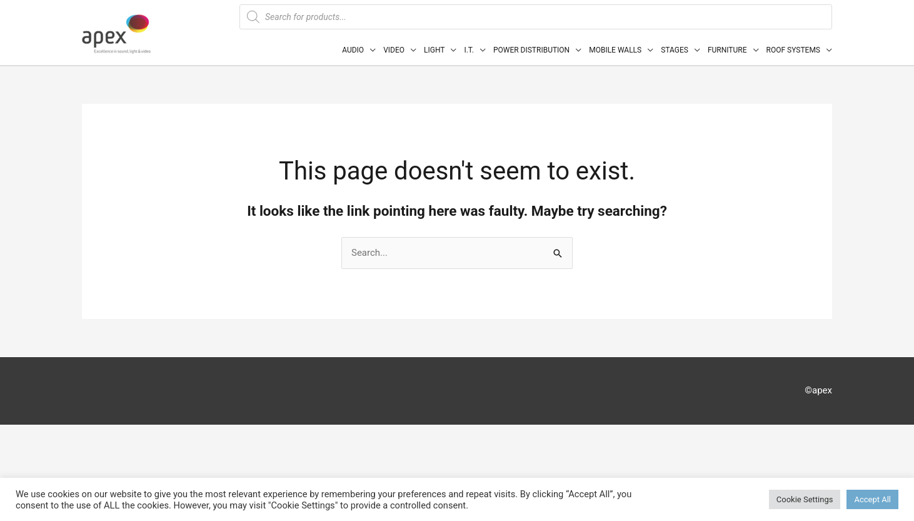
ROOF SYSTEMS (793, 50)
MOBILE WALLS (615, 50)
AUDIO (353, 50)
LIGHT (434, 50)
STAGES (674, 50)
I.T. (468, 50)
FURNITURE (727, 50)
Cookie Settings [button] (804, 499)
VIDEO (393, 50)
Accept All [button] (872, 499)
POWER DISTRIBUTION (531, 50)
